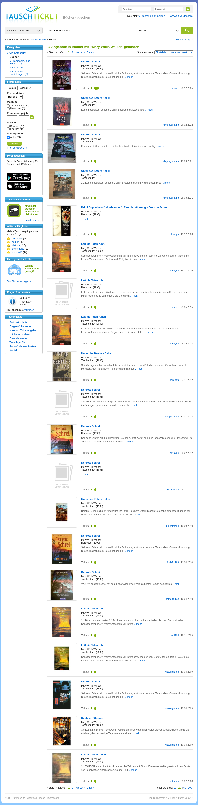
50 (184, 787)
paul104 (174, 635)
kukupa (175, 234)
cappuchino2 (172, 416)
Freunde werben (18, 338)
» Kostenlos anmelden (152, 15)
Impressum (53, 798)
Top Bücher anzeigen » (19, 281)
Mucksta (174, 380)
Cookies (31, 798)
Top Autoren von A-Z (182, 798)
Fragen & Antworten (20, 326)
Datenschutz (18, 798)
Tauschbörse (38, 39)
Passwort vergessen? (181, 15)
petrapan (174, 781)
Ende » (90, 52)
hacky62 (174, 270)
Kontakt (13, 350)
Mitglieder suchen (19, 334)
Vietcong (16, 245)
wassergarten (172, 671)
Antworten (28, 310)
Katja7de (174, 453)
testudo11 (17, 252)
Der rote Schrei (90, 61)
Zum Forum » (32, 220)
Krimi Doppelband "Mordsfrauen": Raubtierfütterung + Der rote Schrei (124, 207)
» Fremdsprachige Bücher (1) (20, 62)
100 (190, 787)
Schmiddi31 (18, 248)
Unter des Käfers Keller (95, 97)
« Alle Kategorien (16, 52)
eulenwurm (173, 489)
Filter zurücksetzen (17, 147)
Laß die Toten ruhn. (93, 243)
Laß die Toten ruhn (92, 280)
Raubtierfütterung (92, 718)
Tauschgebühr (17, 342)
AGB (7, 798)
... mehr (128, 77)
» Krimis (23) (17, 67)
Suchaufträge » (184, 39)
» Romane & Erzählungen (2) (19, 73)
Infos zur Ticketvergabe (22, 330)
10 (174, 787)
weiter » (80, 52)
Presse (41, 798)
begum (15, 242)
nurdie (175, 307)
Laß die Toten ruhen (93, 316)
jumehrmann (172, 526)
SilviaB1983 (172, 562)
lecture (175, 88)
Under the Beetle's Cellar (96, 353)
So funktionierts (18, 322)
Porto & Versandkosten (22, 346)
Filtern (14, 143)
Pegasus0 (17, 238)
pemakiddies (172, 599)
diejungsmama (171, 124)
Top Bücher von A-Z (159, 798)
